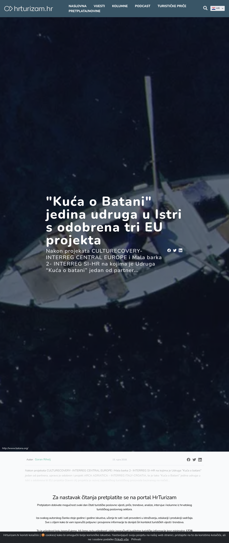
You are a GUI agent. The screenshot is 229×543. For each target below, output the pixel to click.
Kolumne (120, 6)
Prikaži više (121, 539)
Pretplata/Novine (84, 11)
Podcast (142, 6)
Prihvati (136, 539)
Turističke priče (172, 6)
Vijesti (99, 6)
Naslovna (78, 6)
